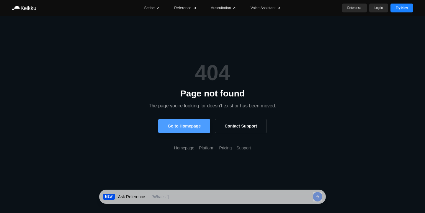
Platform (206, 148)
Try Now (402, 7)
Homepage (184, 148)
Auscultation (223, 8)
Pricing (225, 148)
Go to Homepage (184, 126)
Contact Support (241, 126)
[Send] (317, 196)
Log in (379, 7)
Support (243, 148)
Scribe (152, 8)
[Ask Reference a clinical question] (214, 197)
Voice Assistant (266, 8)
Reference (185, 8)
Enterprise (354, 7)
